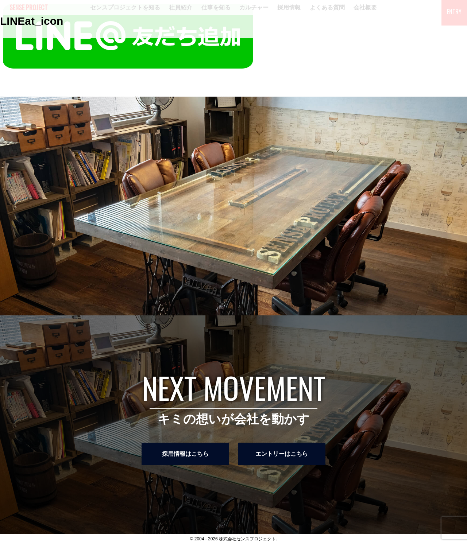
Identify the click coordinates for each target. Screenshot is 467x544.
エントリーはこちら (281, 454)
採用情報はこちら (185, 454)
